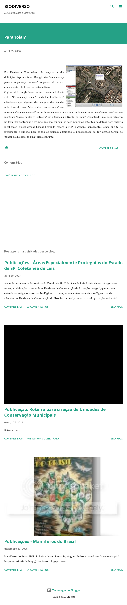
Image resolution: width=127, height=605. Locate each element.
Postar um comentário (19, 175)
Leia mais (117, 306)
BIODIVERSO (17, 6)
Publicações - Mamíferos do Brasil (40, 541)
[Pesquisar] (112, 6)
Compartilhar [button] (108, 148)
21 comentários (37, 569)
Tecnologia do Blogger (63, 590)
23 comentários (37, 306)
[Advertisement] (63, 213)
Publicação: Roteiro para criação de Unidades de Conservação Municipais (55, 412)
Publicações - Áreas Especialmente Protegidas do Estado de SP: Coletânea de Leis (63, 265)
